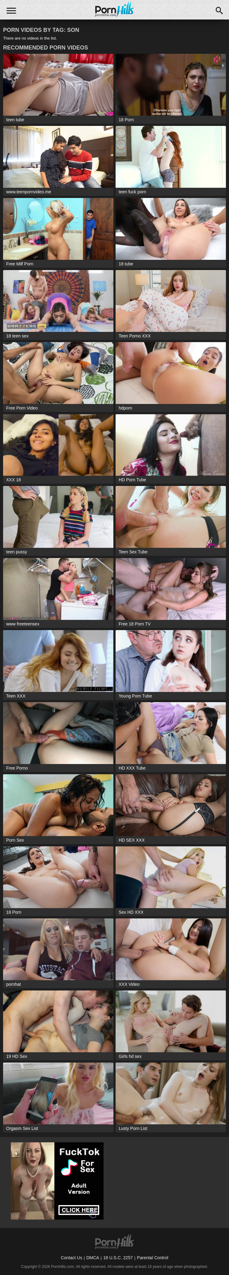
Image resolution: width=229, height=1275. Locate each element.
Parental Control (152, 1257)
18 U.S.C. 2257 (118, 1257)
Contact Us (71, 1257)
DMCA (92, 1257)
